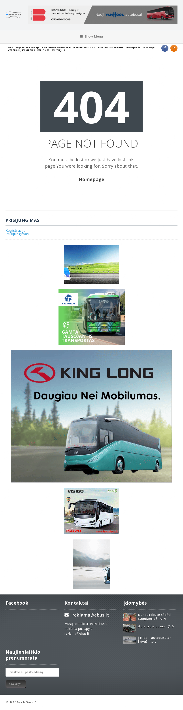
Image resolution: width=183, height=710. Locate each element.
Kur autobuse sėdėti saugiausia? (154, 617)
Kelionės (43, 50)
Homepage (91, 179)
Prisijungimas (17, 234)
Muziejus (58, 50)
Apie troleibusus (151, 626)
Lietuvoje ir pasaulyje (24, 47)
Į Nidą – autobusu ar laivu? (154, 640)
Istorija (149, 47)
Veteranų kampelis (21, 50)
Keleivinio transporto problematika (69, 47)
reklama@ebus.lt (90, 615)
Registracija (15, 230)
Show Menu (91, 36)
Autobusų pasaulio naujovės (119, 47)
